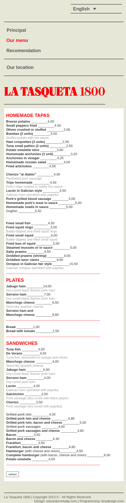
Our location (20, 67)
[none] (83, 9)
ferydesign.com (112, 501)
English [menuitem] (81, 8)
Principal (16, 30)
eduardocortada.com (61, 501)
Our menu (17, 40)
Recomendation (23, 50)
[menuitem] (83, 9)
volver (12, 474)
